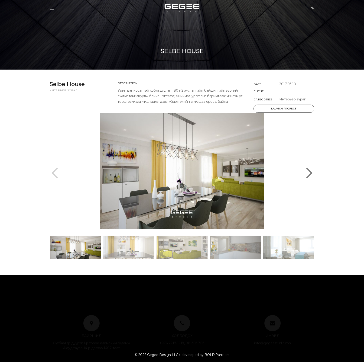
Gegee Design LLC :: (164, 355)
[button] (309, 173)
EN (312, 8)
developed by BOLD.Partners (205, 355)
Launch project (284, 108)
